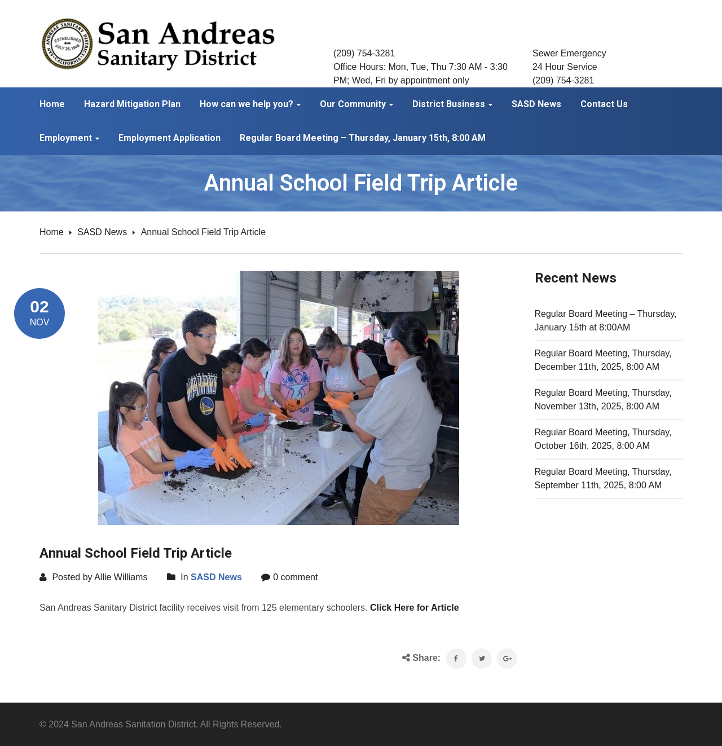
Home (51, 232)
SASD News (102, 232)
